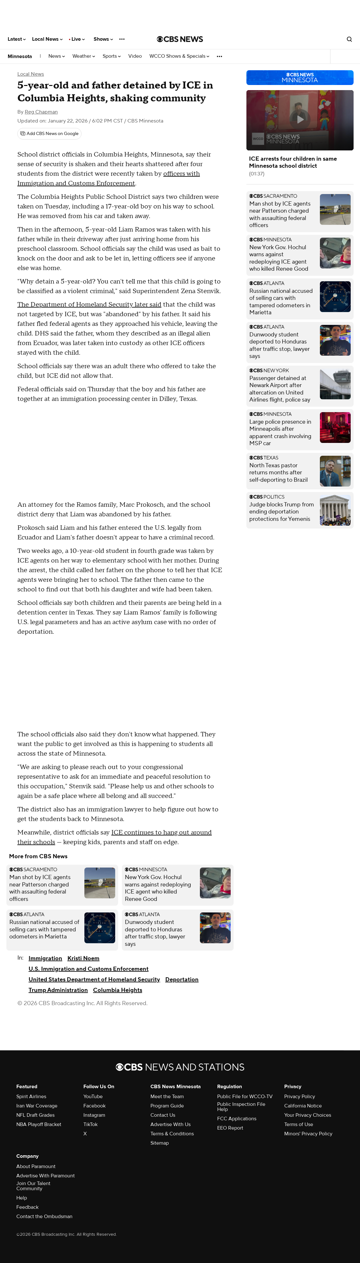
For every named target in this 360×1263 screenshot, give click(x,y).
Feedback (27, 1207)
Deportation (182, 979)
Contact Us (162, 1115)
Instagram (94, 1115)
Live (78, 39)
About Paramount (36, 1166)
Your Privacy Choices (307, 1115)
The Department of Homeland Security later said (89, 305)
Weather (84, 56)
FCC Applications (236, 1118)
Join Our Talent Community (33, 1186)
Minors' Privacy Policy (308, 1133)
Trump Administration (58, 990)
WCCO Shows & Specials (179, 56)
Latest (17, 39)
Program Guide (167, 1105)
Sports (112, 56)
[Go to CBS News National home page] (180, 39)
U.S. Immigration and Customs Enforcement (89, 969)
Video (135, 56)
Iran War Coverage (36, 1105)
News (56, 56)
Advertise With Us (170, 1124)
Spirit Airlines (31, 1096)
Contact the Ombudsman (44, 1216)
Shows (103, 39)
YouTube (93, 1096)
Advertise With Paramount (45, 1175)
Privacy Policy (299, 1096)
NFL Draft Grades (35, 1115)
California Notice (303, 1105)
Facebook (94, 1105)
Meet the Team (167, 1096)
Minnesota (20, 56)
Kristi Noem (83, 958)
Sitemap (159, 1143)
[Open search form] (349, 39)
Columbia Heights (117, 990)
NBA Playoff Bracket (38, 1124)
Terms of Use (298, 1124)
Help (21, 1197)
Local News (47, 39)
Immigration (45, 958)
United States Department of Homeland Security (94, 979)
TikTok (90, 1124)
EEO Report (230, 1128)
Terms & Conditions (172, 1133)
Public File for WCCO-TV (245, 1096)
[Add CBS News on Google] (49, 134)
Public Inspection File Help (241, 1107)
